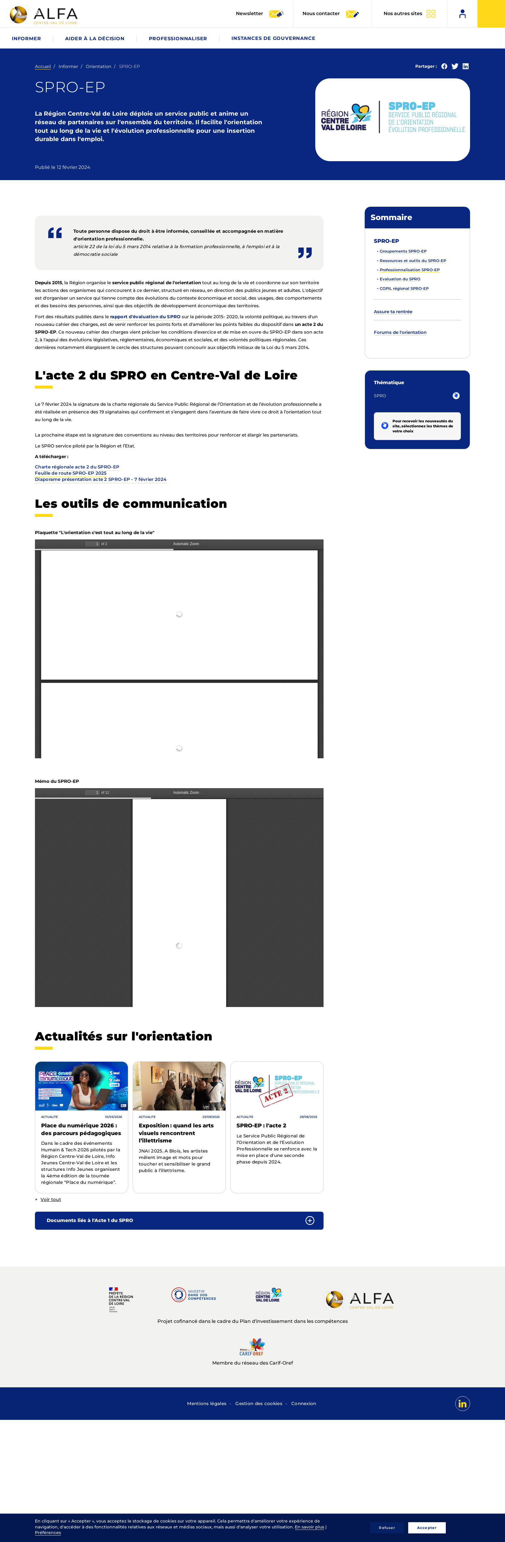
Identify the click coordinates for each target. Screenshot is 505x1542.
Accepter (427, 1527)
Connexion (303, 1403)
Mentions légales (206, 1403)
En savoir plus (309, 1527)
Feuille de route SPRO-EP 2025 (71, 473)
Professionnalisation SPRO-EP (410, 269)
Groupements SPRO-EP (403, 251)
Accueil (43, 66)
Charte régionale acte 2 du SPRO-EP (77, 467)
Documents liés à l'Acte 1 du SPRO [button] (90, 1220)
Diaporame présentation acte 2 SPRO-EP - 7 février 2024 (100, 479)
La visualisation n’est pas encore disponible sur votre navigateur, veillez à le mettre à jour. (179, 648)
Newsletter (260, 14)
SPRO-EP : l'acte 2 (261, 1125)
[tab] (179, 1221)
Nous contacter (331, 14)
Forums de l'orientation (400, 332)
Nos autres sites (403, 13)
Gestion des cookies (258, 1403)
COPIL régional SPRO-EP (404, 288)
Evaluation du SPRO (400, 279)
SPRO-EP (386, 241)
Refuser (387, 1527)
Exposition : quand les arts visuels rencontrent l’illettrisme (176, 1133)
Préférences (48, 1532)
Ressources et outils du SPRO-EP (413, 260)
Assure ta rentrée (393, 311)
